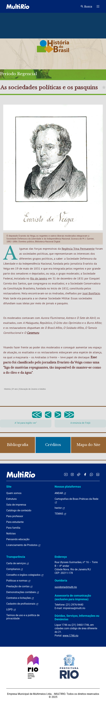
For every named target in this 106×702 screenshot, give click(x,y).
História (7, 389)
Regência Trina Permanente (78, 248)
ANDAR (60, 493)
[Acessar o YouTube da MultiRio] (66, 474)
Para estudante (15, 521)
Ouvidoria (61, 580)
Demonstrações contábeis (22, 592)
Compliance (14, 569)
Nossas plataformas (68, 486)
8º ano (15, 389)
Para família (13, 527)
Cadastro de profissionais (22, 603)
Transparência (15, 556)
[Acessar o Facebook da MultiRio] (85, 474)
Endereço (61, 556)
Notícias (11, 533)
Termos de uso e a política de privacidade (22, 617)
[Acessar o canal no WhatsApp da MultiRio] (91, 474)
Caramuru (33, 333)
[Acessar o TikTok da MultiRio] (79, 474)
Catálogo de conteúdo (18, 510)
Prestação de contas (19, 586)
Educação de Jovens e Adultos (32, 389)
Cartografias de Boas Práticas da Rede (76, 500)
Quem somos (13, 493)
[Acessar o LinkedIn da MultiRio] (98, 474)
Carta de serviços (17, 563)
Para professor (14, 516)
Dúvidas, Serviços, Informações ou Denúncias (77, 617)
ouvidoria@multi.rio (66, 587)
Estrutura (11, 498)
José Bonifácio (91, 293)
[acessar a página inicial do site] (17, 6)
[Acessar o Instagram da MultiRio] (72, 474)
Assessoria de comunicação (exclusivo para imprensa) (73, 597)
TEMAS (60, 513)
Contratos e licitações (20, 598)
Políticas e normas (18, 580)
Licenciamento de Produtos (23, 545)
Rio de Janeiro (38, 278)
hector (60, 508)
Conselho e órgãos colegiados (25, 575)
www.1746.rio (70, 635)
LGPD (11, 609)
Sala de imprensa (16, 504)
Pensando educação (17, 539)
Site (8, 486)
